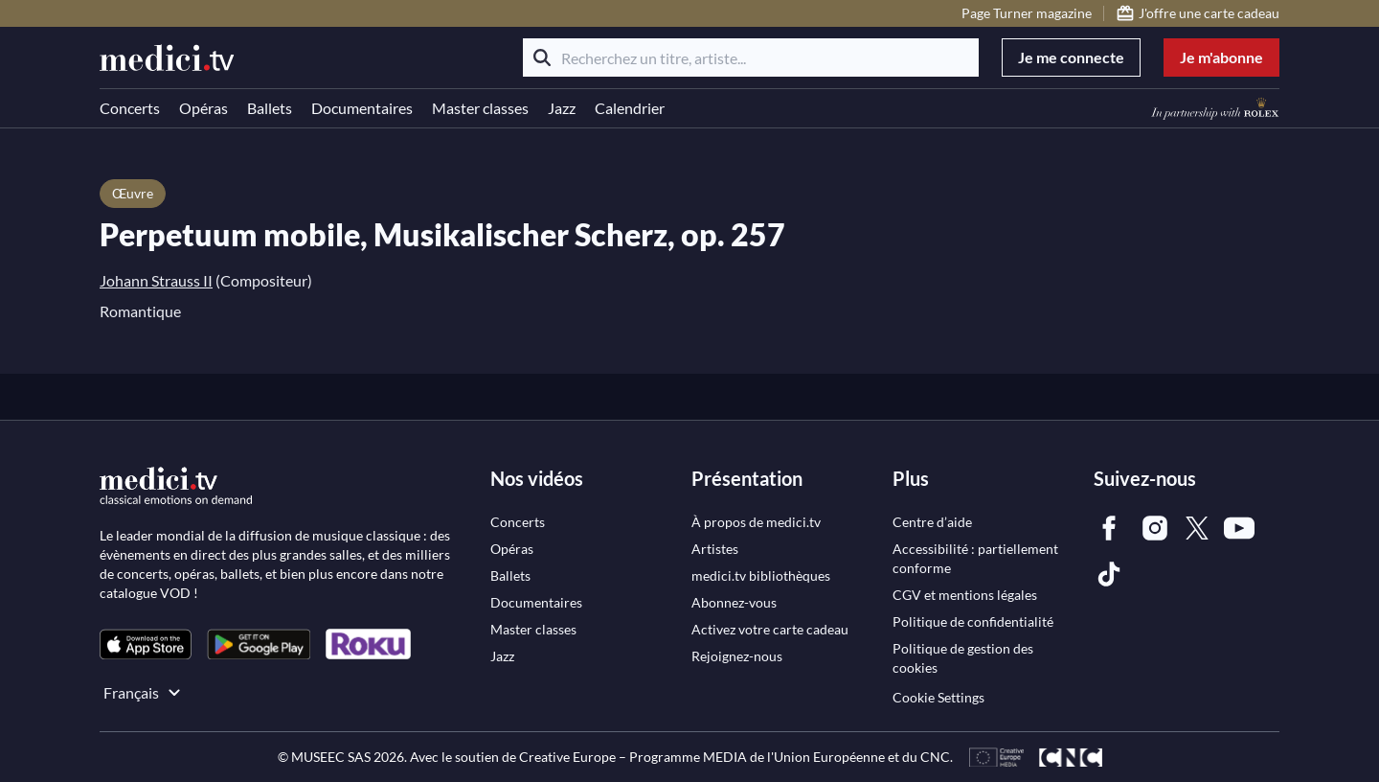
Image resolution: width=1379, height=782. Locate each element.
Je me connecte (1071, 57)
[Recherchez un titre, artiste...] (751, 57)
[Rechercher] (542, 57)
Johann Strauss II (156, 280)
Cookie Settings (938, 697)
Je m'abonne (1221, 57)
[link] (146, 644)
